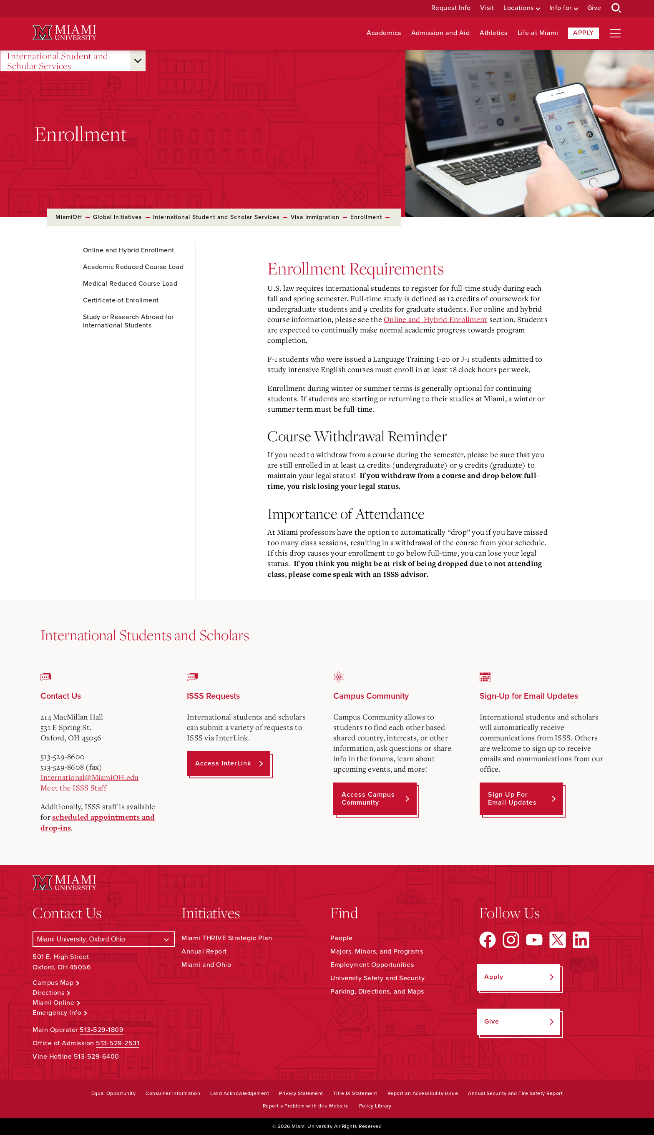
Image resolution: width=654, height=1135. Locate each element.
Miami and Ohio (206, 965)
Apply (583, 33)
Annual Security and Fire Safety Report (515, 1093)
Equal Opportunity (113, 1093)
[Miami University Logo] (64, 32)
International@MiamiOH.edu (89, 777)
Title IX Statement (355, 1093)
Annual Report (204, 951)
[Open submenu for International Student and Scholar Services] (138, 60)
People (341, 938)
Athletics (494, 33)
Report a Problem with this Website (306, 1106)
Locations (518, 8)
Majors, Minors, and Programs (376, 951)
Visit (487, 8)
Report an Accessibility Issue (422, 1093)
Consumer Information (173, 1093)
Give (594, 8)
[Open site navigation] (615, 33)
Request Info (451, 8)
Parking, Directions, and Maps (377, 991)
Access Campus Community (368, 798)
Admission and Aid (440, 33)
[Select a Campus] (104, 939)
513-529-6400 (96, 1056)
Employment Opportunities (372, 965)
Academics (384, 33)
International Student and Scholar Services (57, 61)
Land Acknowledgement (239, 1093)
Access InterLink (223, 763)
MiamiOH (68, 217)
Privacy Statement (301, 1093)
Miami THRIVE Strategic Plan (226, 938)
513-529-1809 (101, 1030)
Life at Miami (538, 33)
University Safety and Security (377, 978)
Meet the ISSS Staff (73, 788)
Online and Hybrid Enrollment (435, 319)
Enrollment (366, 217)
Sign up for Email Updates (512, 798)
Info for (560, 8)
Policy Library (375, 1106)
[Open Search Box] (616, 8)
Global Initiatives (117, 217)
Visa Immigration (315, 217)
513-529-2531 (117, 1043)
